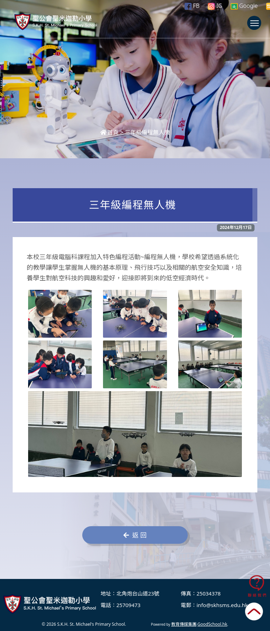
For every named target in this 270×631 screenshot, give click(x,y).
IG (215, 5)
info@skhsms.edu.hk (222, 604)
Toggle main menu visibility (255, 26)
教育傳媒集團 (184, 624)
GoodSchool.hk (212, 624)
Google (244, 5)
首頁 (109, 132)
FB (192, 5)
